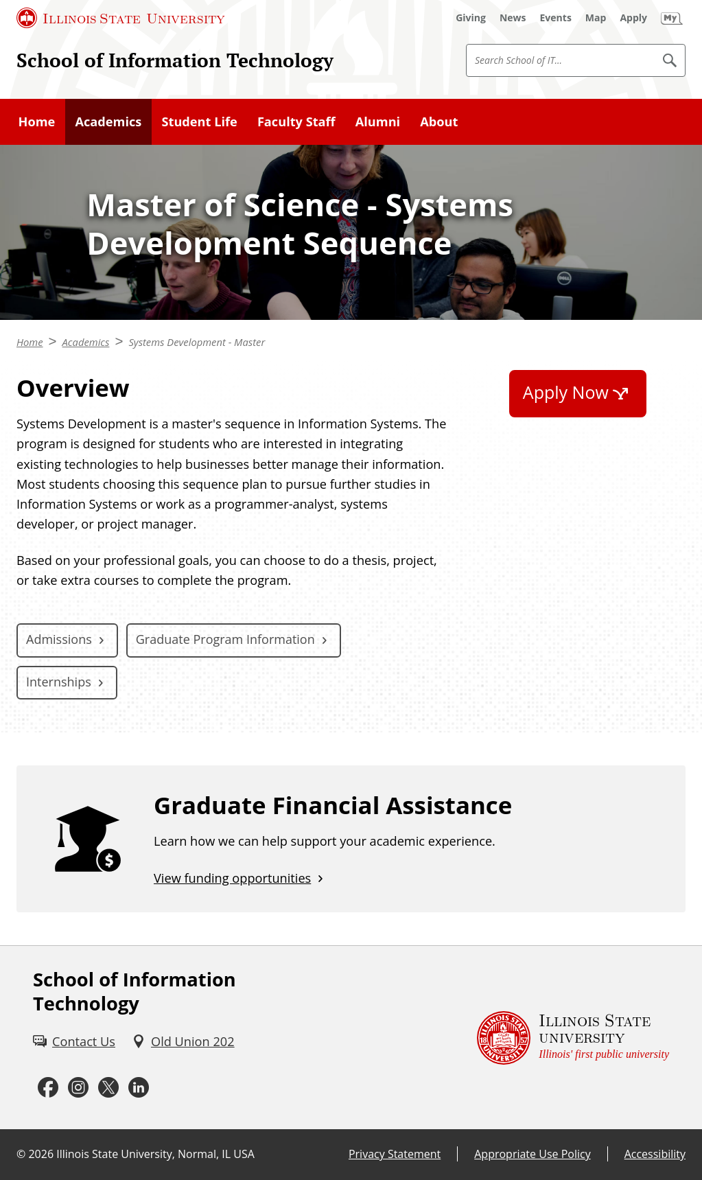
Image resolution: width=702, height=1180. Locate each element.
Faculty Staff (296, 121)
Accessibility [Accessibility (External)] (655, 1153)
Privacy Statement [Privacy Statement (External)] (395, 1153)
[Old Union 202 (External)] (183, 1042)
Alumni (377, 121)
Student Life (199, 121)
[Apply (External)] (633, 18)
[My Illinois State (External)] (672, 18)
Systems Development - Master (196, 342)
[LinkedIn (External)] (139, 1088)
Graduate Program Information (225, 639)
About (439, 121)
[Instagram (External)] (78, 1088)
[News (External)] (513, 18)
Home (37, 121)
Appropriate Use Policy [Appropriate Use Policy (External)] (532, 1153)
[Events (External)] (555, 18)
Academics (108, 121)
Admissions (59, 639)
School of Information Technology (175, 60)
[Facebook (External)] (48, 1088)
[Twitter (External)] (108, 1088)
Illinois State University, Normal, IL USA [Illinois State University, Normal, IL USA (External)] (155, 1153)
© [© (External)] (20, 1153)
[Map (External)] (596, 18)
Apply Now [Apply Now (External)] (566, 392)
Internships (58, 681)
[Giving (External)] (471, 18)
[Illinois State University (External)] (120, 18)
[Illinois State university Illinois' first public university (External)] (573, 1037)
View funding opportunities (232, 878)
